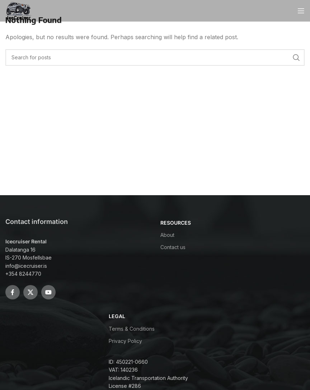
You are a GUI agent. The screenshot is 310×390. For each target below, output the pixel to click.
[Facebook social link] (12, 292)
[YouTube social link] (48, 292)
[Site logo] (18, 10)
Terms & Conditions (132, 329)
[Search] (155, 57)
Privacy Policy (125, 341)
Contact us (172, 247)
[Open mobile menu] (301, 11)
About (167, 235)
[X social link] (30, 292)
